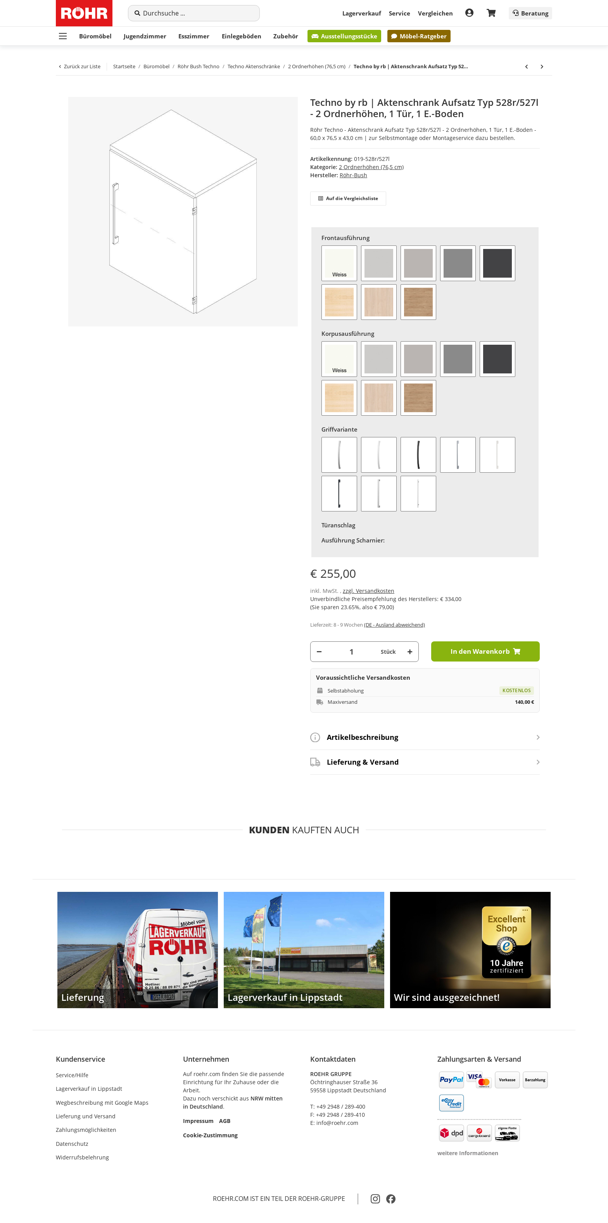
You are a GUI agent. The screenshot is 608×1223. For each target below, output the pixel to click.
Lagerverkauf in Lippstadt (89, 1088)
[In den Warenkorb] (68, 92)
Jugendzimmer (145, 36)
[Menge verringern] (319, 652)
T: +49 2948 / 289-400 (337, 1106)
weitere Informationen (467, 1153)
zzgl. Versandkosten (368, 590)
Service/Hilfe (72, 1075)
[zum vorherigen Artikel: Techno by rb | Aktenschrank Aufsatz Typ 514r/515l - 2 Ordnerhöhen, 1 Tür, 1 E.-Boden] (527, 67)
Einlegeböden (241, 36)
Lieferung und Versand (86, 1116)
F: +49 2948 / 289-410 (337, 1114)
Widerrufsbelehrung (82, 1157)
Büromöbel (95, 36)
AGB (224, 1121)
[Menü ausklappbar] (63, 36)
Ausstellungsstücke (344, 36)
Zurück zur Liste (79, 66)
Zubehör (285, 36)
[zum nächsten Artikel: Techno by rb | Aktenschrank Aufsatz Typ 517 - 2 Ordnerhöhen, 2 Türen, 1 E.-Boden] (542, 67)
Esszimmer (193, 36)
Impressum (198, 1121)
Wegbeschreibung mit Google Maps (102, 1102)
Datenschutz (72, 1143)
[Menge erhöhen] (409, 651)
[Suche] (198, 13)
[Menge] (351, 652)
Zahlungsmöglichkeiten (86, 1129)
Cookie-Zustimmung (210, 1135)
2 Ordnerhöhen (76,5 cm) (371, 167)
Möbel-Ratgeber (418, 36)
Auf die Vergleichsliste (348, 198)
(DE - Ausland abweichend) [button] (394, 624)
